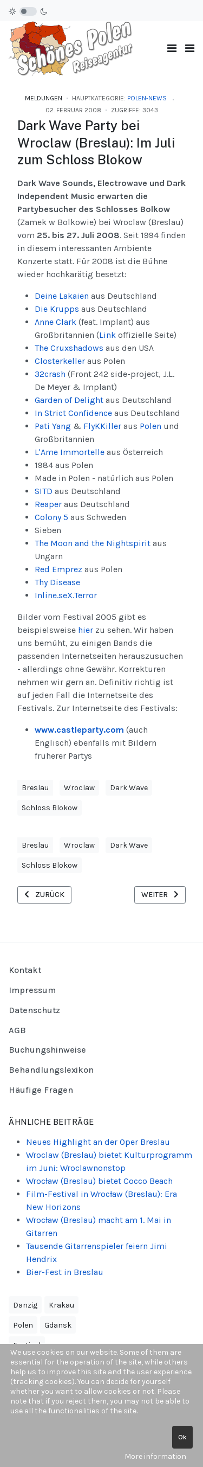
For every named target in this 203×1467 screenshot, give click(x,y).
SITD (44, 491)
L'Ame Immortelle (69, 452)
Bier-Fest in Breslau (64, 1272)
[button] (189, 48)
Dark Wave (129, 787)
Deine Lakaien (62, 296)
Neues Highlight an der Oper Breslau (98, 1142)
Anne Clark (55, 322)
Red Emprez (59, 569)
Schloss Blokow (49, 807)
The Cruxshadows (69, 348)
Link (107, 335)
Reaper (48, 504)
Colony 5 (51, 517)
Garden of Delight (69, 400)
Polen (150, 426)
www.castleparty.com (79, 730)
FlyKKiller (102, 426)
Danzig (25, 1305)
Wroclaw (79, 787)
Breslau (35, 787)
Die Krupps (57, 309)
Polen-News (147, 98)
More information (155, 1456)
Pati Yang (53, 426)
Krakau (61, 1305)
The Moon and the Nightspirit (92, 543)
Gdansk (57, 1325)
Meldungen (43, 98)
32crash (51, 374)
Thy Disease (57, 582)
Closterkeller (60, 361)
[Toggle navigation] (171, 48)
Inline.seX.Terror (66, 595)
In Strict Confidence (73, 413)
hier (85, 630)
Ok (182, 1437)
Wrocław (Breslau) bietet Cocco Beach (99, 1181)
